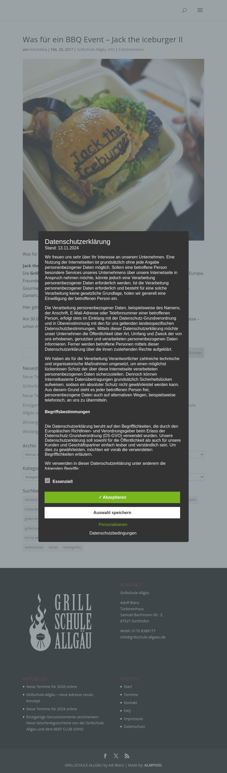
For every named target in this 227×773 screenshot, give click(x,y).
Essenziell (59, 480)
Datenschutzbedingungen (112, 533)
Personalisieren (113, 524)
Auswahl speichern (112, 512)
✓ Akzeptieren (112, 497)
